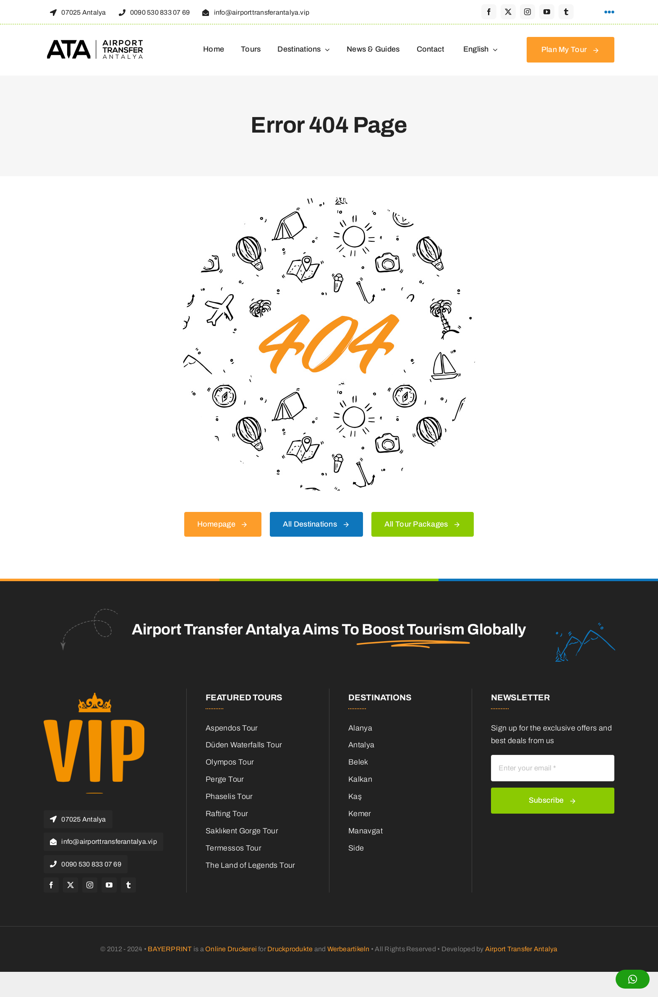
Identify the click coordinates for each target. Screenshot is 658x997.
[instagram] (527, 11)
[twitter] (508, 11)
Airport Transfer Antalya (521, 949)
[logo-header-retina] (96, 43)
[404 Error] (329, 201)
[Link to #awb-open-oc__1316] (609, 12)
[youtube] (546, 11)
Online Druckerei (231, 949)
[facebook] (488, 11)
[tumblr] (566, 11)
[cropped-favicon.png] (94, 696)
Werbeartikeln (348, 949)
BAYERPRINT (170, 949)
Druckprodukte (290, 949)
